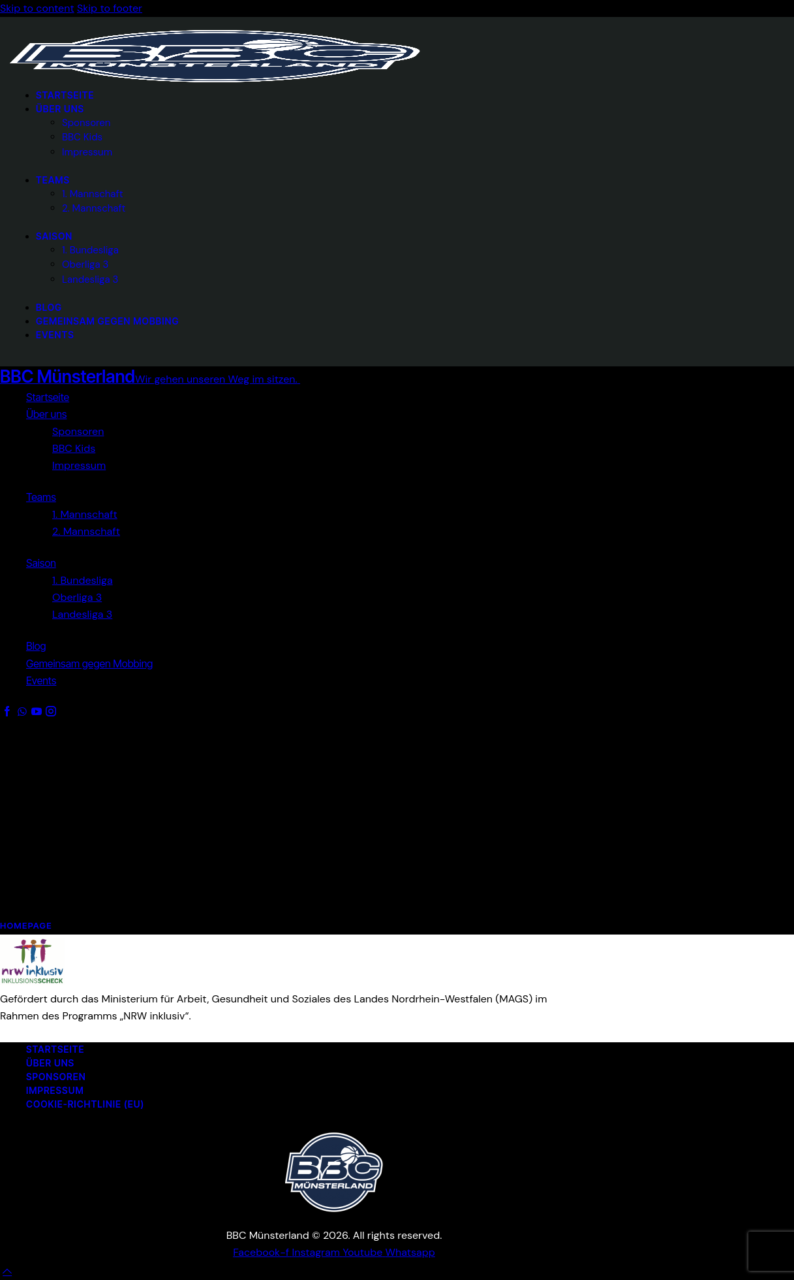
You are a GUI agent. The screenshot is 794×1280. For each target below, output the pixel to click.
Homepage (26, 925)
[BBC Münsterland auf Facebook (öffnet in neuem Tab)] (262, 1252)
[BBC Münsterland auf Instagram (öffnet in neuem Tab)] (317, 1252)
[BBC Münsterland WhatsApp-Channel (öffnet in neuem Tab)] (410, 1252)
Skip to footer (109, 8)
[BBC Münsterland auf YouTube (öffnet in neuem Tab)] (364, 1252)
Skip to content (37, 8)
